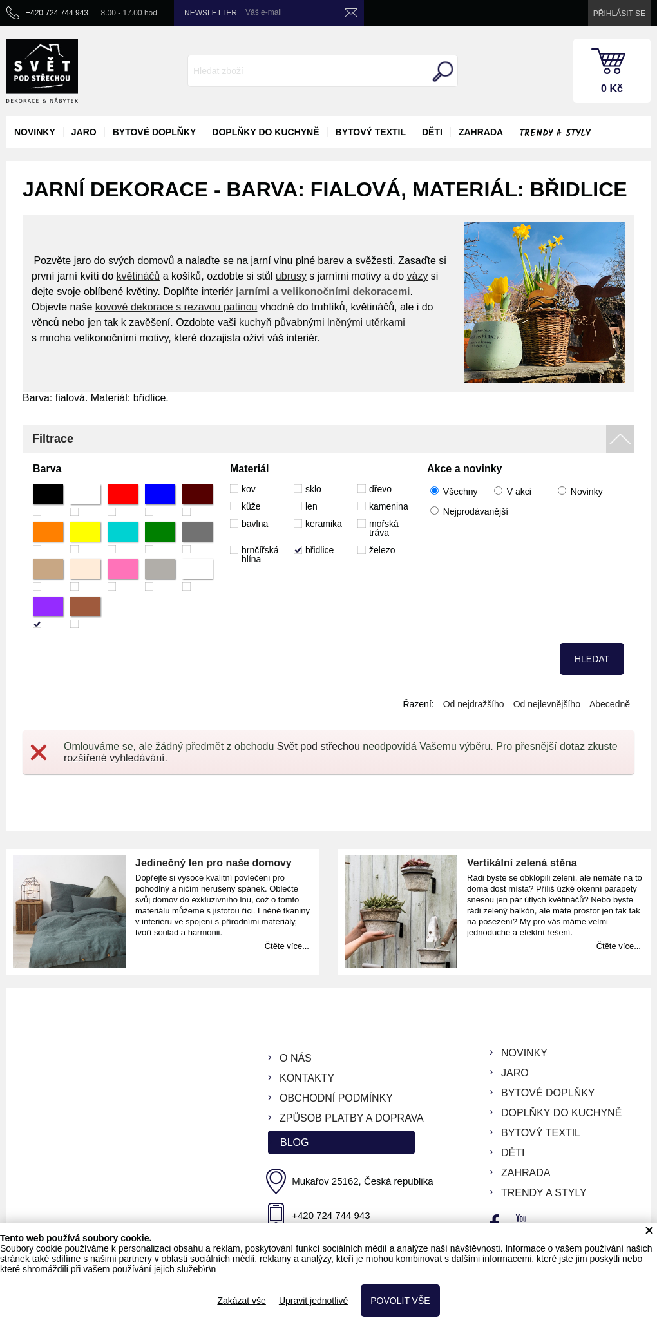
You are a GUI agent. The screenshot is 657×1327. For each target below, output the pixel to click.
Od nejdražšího (473, 704)
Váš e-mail (263, 12)
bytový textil (371, 132)
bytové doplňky (154, 132)
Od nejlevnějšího (546, 704)
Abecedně (609, 704)
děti (432, 132)
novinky (34, 132)
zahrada (481, 132)
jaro (84, 132)
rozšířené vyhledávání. (115, 757)
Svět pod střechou (318, 746)
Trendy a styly (554, 133)
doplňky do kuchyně (265, 132)
